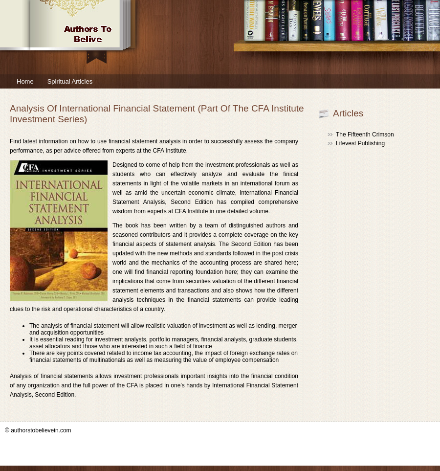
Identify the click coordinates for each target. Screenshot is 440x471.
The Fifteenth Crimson (365, 134)
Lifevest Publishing (360, 143)
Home (25, 81)
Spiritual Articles (69, 81)
